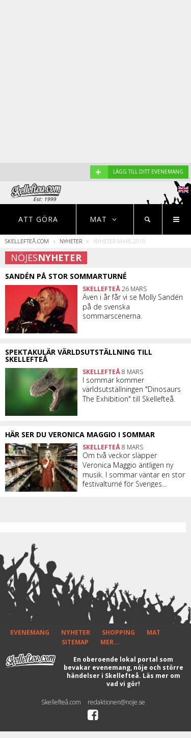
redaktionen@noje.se (116, 702)
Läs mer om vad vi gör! (143, 679)
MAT (153, 632)
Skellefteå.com (27, 241)
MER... (110, 642)
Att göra (38, 219)
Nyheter (71, 241)
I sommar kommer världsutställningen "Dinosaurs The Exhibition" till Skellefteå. (132, 389)
